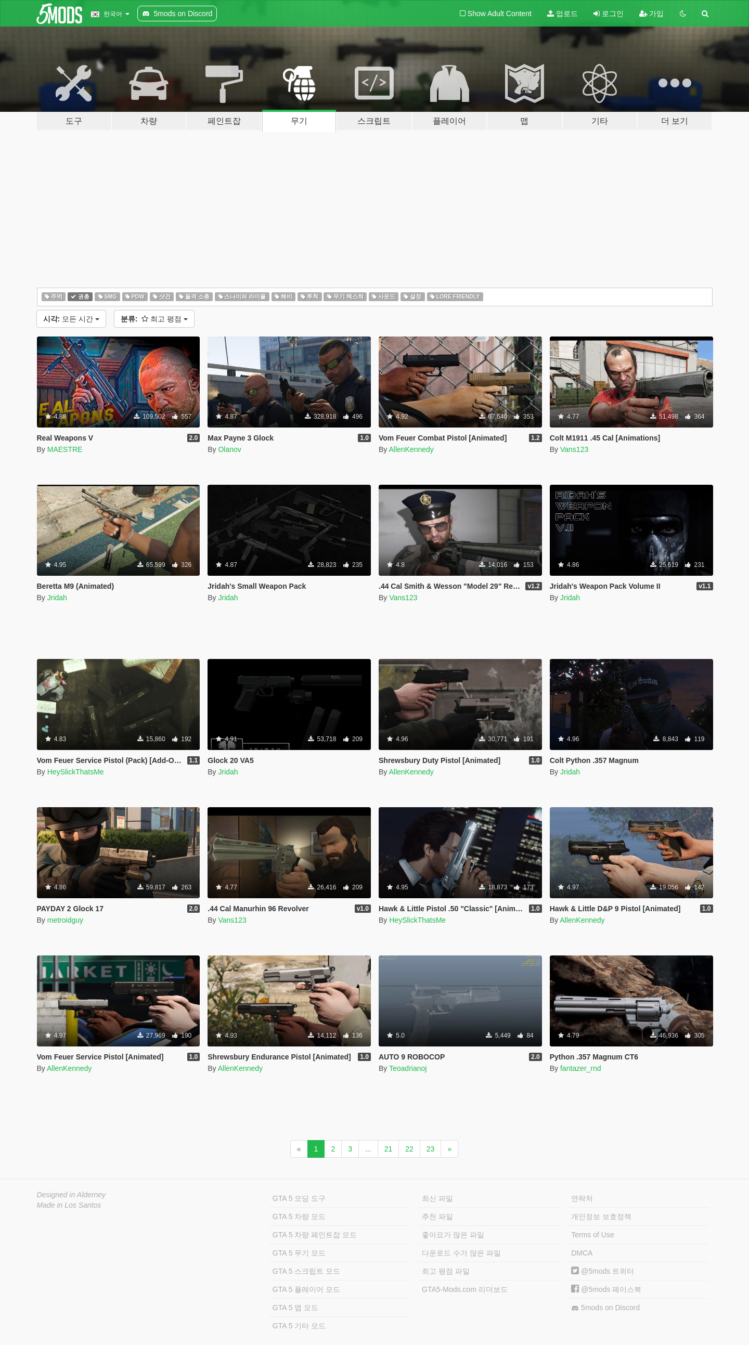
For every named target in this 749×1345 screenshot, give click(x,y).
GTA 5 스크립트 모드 (306, 1271)
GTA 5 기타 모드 (299, 1326)
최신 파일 (437, 1198)
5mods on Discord (605, 1307)
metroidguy (65, 920)
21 (388, 1149)
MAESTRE (65, 449)
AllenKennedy (411, 449)
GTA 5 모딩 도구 (299, 1198)
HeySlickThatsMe (75, 772)
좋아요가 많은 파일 (453, 1235)
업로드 (562, 13)
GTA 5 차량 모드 (299, 1216)
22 (409, 1149)
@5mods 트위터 (602, 1271)
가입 (651, 13)
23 (431, 1149)
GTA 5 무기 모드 (299, 1253)
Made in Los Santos (69, 1205)
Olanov (229, 449)
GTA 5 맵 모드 (295, 1307)
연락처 (582, 1198)
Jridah (57, 597)
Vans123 (574, 449)
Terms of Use (592, 1235)
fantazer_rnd (580, 1068)
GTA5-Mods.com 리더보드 (465, 1289)
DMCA (581, 1253)
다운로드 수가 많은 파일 (461, 1253)
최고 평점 (154, 319)
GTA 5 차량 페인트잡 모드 (315, 1235)
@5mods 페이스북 (606, 1289)
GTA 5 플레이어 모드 (306, 1289)
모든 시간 (71, 319)
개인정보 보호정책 (601, 1216)
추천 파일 (437, 1216)
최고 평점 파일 (446, 1271)
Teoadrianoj (408, 1068)
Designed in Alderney (71, 1195)
